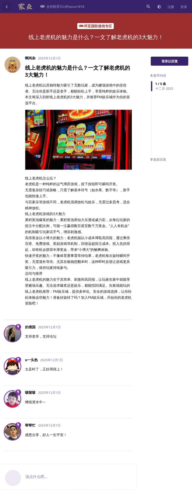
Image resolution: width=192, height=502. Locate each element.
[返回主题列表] (6, 6)
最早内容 (158, 75)
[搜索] (148, 6)
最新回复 (158, 159)
